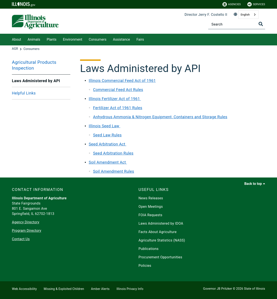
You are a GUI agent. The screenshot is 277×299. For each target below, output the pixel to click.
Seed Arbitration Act (107, 144)
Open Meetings (150, 207)
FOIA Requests (150, 215)
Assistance (121, 39)
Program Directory (26, 231)
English (245, 14)
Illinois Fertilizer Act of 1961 (115, 98)
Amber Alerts (100, 289)
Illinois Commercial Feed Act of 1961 (122, 80)
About (16, 39)
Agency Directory (25, 222)
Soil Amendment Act (108, 162)
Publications (148, 249)
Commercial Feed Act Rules (118, 89)
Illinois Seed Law (104, 126)
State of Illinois (254, 288)
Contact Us (21, 239)
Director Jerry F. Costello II (206, 15)
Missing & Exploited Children (64, 289)
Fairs (140, 39)
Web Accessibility (24, 289)
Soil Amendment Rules (113, 171)
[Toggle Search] (261, 24)
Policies (144, 266)
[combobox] (248, 14)
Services (256, 4)
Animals (34, 39)
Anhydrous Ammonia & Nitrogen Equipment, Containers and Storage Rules (160, 117)
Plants (51, 39)
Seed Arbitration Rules (113, 153)
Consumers (97, 39)
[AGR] (15, 49)
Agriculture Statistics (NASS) (161, 240)
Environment (72, 39)
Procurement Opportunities (160, 257)
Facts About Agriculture (157, 232)
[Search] (236, 24)
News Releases (150, 198)
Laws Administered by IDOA (160, 223)
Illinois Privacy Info (129, 289)
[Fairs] (147, 39)
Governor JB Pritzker (217, 288)
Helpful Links (24, 93)
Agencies (231, 4)
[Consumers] (31, 49)
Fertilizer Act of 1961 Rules (117, 108)
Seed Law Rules (107, 135)
